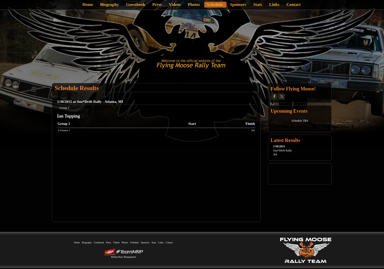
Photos (194, 4)
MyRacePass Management (123, 257)
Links (274, 4)
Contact (294, 4)
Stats (257, 4)
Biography (109, 4)
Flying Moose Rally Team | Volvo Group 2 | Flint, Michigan (191, 64)
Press (157, 4)
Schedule (215, 4)
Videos (175, 4)
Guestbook (135, 4)
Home (88, 4)
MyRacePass (123, 252)
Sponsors (238, 4)
